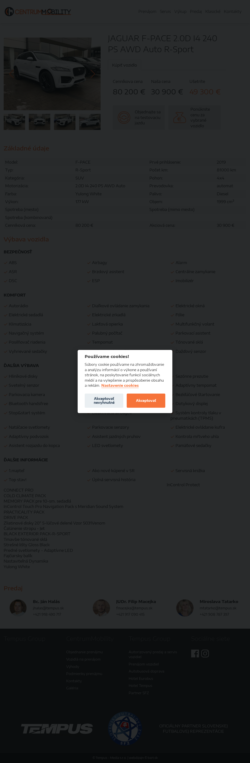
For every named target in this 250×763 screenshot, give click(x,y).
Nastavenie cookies (120, 385)
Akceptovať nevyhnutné (104, 400)
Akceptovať (146, 400)
